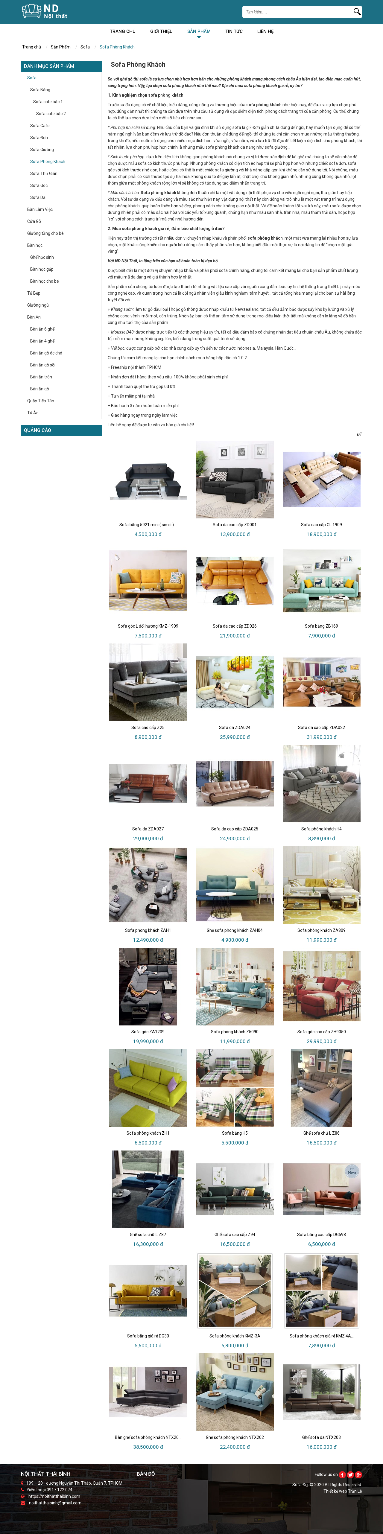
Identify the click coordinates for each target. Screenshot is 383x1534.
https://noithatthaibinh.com (54, 1496)
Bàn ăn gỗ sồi (42, 365)
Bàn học (34, 245)
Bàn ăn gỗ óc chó (46, 353)
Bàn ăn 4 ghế (42, 341)
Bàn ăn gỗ (39, 388)
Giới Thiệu (161, 32)
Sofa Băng (40, 89)
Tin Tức (234, 32)
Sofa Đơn (39, 137)
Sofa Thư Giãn (43, 173)
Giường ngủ (38, 305)
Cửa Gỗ (34, 221)
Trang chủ (123, 32)
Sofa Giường (42, 149)
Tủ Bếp (33, 293)
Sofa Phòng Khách (47, 161)
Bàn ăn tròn (41, 377)
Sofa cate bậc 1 (48, 101)
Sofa (85, 47)
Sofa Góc (39, 185)
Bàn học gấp (42, 269)
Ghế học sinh (42, 257)
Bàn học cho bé (44, 281)
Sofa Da (37, 197)
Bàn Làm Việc (40, 209)
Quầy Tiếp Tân (40, 400)
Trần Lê (355, 1491)
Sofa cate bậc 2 (51, 113)
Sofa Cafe (40, 125)
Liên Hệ (265, 32)
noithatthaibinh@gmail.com (55, 1502)
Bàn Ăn (34, 317)
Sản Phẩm (199, 32)
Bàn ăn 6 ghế (42, 329)
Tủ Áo (33, 412)
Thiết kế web (335, 1491)
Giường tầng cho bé (45, 233)
